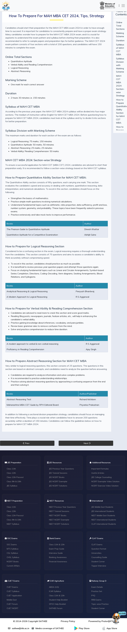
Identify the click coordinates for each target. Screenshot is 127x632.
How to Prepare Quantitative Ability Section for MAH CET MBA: (45, 171)
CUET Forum (12, 581)
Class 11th (11, 445)
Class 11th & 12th (57, 522)
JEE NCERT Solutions (58, 462)
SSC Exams (12, 522)
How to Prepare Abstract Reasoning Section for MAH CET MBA (46, 341)
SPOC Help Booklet (58, 581)
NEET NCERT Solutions (59, 501)
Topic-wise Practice (100, 581)
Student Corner (98, 539)
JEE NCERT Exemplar (58, 458)
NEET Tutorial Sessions (59, 488)
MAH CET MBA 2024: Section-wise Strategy (33, 153)
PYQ (93, 573)
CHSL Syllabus (13, 534)
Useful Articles (97, 450)
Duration (10, 90)
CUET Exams (12, 564)
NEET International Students (104, 497)
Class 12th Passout (15, 454)
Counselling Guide (99, 534)
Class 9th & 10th (14, 458)
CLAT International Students (104, 501)
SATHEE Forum (56, 586)
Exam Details (97, 564)
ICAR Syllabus (55, 569)
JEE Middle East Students (102, 484)
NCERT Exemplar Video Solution (106, 458)
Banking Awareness (58, 534)
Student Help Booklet (58, 577)
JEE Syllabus (12, 462)
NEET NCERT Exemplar (59, 497)
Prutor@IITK (107, 598)
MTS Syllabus (13, 526)
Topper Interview (99, 543)
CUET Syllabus (13, 569)
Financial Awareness (58, 539)
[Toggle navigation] (119, 6)
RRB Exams (96, 577)
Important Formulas (100, 445)
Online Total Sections (18, 53)
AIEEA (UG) (54, 564)
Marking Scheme (15, 76)
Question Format (99, 526)
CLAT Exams (97, 522)
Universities (96, 530)
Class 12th (11, 450)
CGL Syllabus (12, 530)
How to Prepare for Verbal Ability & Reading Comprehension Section (49, 292)
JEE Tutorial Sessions (58, 450)
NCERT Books (13, 539)
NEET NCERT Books (58, 492)
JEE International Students (103, 488)
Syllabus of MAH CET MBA (22, 103)
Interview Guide (56, 530)
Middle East (12, 577)
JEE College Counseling (101, 454)
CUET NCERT (13, 586)
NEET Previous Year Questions (62, 484)
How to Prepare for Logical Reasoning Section (34, 233)
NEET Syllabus (13, 501)
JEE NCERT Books (57, 454)
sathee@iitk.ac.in (18, 605)
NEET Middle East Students (103, 492)
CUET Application (15, 573)
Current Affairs (13, 543)
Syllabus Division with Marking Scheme (30, 124)
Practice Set (96, 569)
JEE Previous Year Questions (61, 445)
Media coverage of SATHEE (48, 605)
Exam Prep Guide (57, 526)
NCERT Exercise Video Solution (105, 462)
